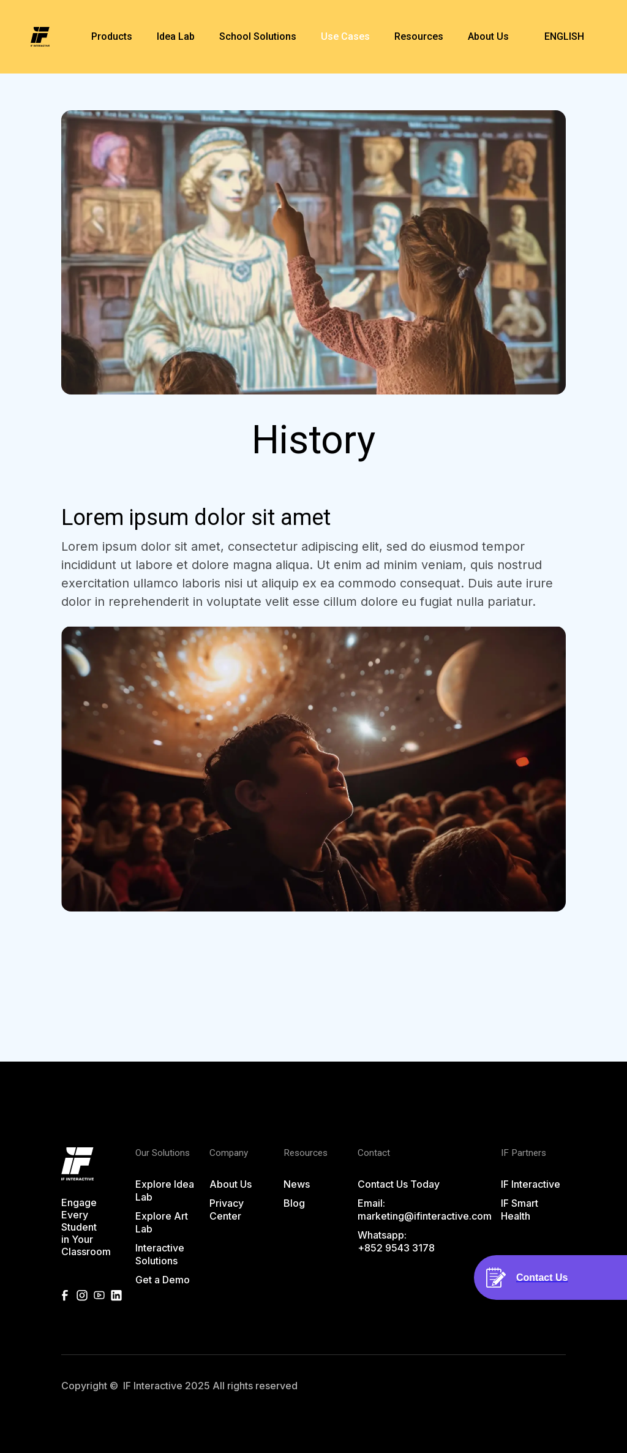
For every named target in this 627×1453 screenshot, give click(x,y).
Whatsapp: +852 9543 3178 (396, 1241)
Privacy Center (226, 1209)
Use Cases (345, 36)
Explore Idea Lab (164, 1190)
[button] (112, 36)
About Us (230, 1184)
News (296, 1184)
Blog (294, 1203)
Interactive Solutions (159, 1254)
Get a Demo (162, 1280)
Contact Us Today (399, 1184)
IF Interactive (530, 1184)
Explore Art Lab (161, 1222)
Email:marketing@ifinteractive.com (425, 1209)
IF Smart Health (519, 1209)
